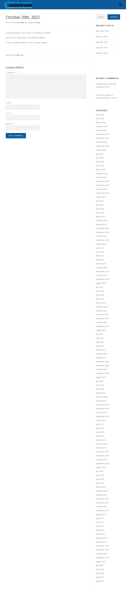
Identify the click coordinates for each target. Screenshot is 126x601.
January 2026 (101, 130)
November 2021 (102, 318)
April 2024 (100, 213)
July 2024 (99, 201)
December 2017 (102, 499)
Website (10, 124)
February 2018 (102, 491)
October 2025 (101, 142)
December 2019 (102, 405)
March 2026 (101, 122)
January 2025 (101, 177)
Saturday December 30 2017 (107, 98)
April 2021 (100, 346)
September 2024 (102, 193)
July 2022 (99, 287)
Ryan (38, 23)
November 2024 (102, 185)
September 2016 (102, 557)
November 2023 (102, 232)
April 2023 (100, 259)
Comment (11, 73)
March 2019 (101, 440)
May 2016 (100, 573)
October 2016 (101, 553)
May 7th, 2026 (102, 47)
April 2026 (100, 118)
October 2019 (101, 412)
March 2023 (101, 263)
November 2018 (102, 455)
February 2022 (102, 307)
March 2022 (101, 303)
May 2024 (100, 209)
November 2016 (102, 549)
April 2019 (100, 436)
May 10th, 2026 (102, 31)
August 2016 (101, 561)
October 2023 (101, 236)
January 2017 (101, 542)
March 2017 (101, 534)
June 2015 (100, 577)
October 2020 (101, 369)
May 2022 (100, 295)
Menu (120, 4)
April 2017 (100, 530)
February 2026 (102, 126)
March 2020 (101, 393)
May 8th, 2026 (102, 42)
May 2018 (100, 479)
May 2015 (100, 581)
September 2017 (102, 510)
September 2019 (102, 416)
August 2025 (101, 150)
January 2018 (101, 495)
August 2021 (101, 330)
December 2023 (102, 228)
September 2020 (102, 373)
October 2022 (101, 275)
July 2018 (99, 471)
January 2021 (101, 357)
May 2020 (100, 389)
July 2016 (99, 565)
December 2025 (102, 134)
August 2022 (101, 283)
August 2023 (101, 244)
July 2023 (99, 248)
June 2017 (100, 522)
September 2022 (102, 279)
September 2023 (102, 240)
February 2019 (102, 444)
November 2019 (102, 408)
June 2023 (100, 252)
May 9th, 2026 (102, 36)
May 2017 (100, 526)
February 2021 (102, 354)
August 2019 (101, 420)
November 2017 (102, 503)
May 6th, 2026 (102, 53)
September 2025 (102, 146)
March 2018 (101, 487)
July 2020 (99, 381)
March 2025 (101, 169)
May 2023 (100, 256)
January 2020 (101, 401)
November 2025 (102, 138)
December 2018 (102, 452)
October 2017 (101, 506)
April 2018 (100, 483)
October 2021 (101, 322)
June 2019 (100, 428)
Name (9, 103)
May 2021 (100, 342)
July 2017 (99, 518)
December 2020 (102, 361)
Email (9, 113)
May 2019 (100, 432)
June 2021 (100, 338)
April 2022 (100, 299)
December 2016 (102, 546)
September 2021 (102, 326)
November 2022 (102, 271)
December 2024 (102, 181)
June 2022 (100, 291)
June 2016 (100, 569)
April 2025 (100, 165)
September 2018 (102, 463)
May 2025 (100, 161)
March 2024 (101, 216)
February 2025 (102, 173)
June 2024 (100, 205)
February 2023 (102, 267)
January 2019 (101, 448)
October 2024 (101, 189)
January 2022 (101, 310)
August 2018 (101, 467)
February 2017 (102, 538)
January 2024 (101, 224)
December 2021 (102, 314)
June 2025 (100, 158)
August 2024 (101, 197)
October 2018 (101, 459)
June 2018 (100, 475)
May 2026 (100, 115)
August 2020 (101, 377)
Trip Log (20, 55)
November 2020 (102, 365)
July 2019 (99, 424)
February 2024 (102, 220)
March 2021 (101, 350)
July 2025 (99, 154)
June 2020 (100, 385)
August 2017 (101, 514)
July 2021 (99, 334)
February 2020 (102, 397)
